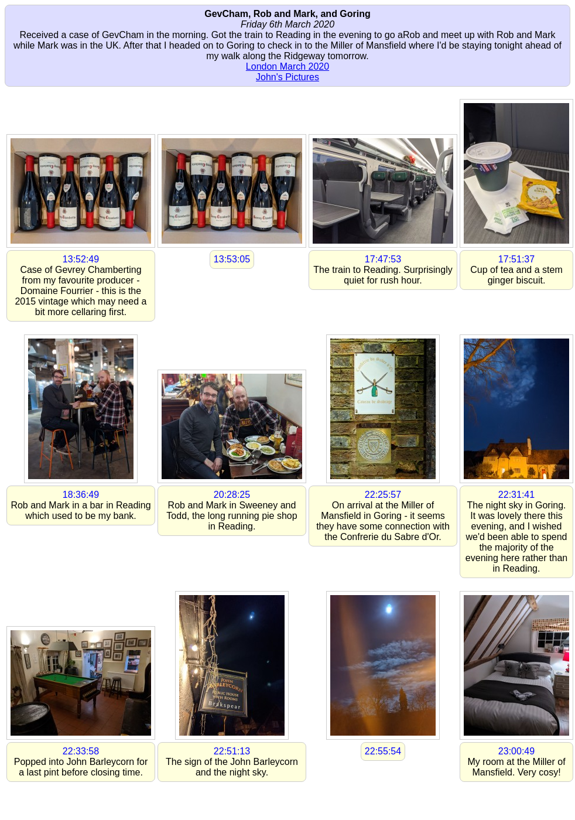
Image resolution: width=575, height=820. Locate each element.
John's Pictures (287, 77)
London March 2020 (287, 66)
